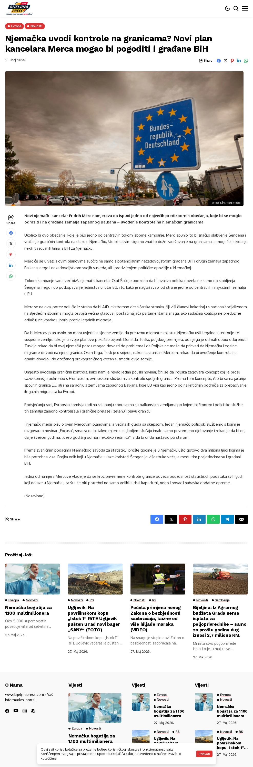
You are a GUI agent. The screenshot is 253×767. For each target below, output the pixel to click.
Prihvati (204, 754)
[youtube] (16, 711)
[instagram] (25, 711)
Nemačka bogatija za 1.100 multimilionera (28, 610)
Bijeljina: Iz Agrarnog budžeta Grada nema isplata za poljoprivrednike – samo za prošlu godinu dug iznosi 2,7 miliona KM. (220, 621)
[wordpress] (33, 711)
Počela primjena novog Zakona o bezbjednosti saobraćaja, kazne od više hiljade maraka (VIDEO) (155, 618)
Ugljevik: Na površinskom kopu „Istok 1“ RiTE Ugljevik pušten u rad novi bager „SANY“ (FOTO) (94, 618)
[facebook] (7, 711)
